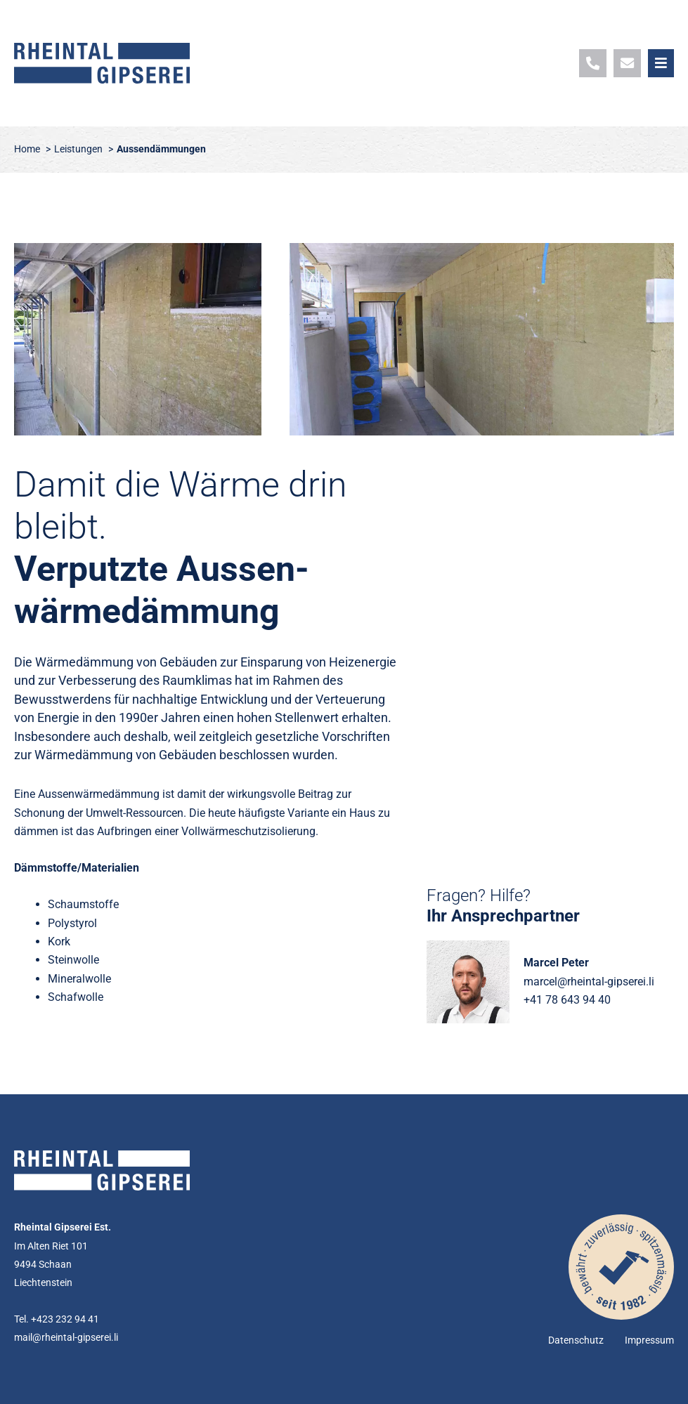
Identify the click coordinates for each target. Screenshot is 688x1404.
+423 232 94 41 (65, 1319)
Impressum (649, 1340)
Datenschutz (576, 1340)
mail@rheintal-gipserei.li (66, 1338)
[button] (661, 63)
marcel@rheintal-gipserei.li (589, 981)
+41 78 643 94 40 (567, 999)
